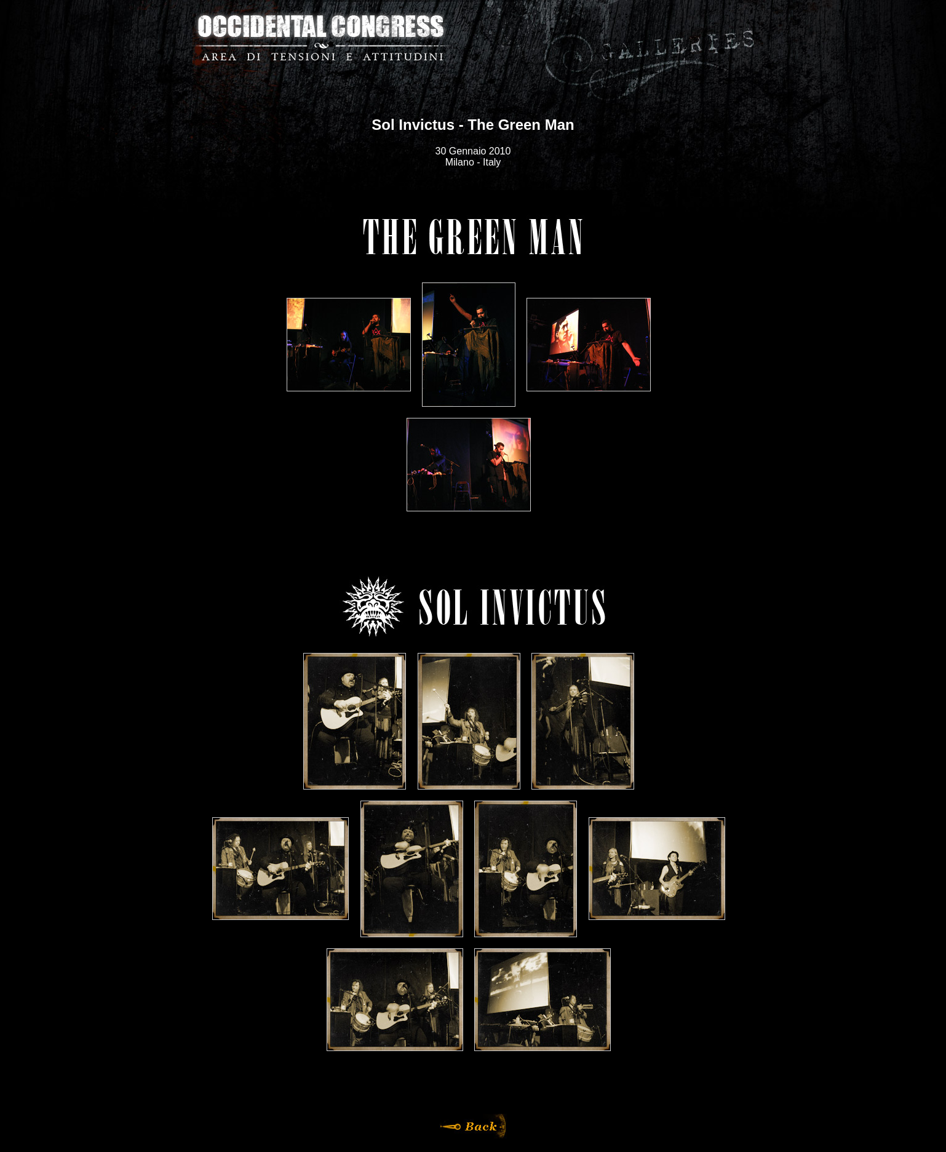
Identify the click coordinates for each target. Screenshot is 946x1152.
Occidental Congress (321, 37)
